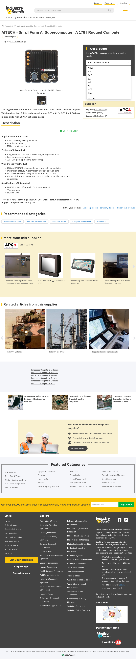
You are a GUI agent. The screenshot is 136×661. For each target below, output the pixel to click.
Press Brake (75, 475)
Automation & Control (48, 521)
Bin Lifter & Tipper (13, 476)
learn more (77, 448)
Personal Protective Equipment (79, 559)
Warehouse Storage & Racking (79, 580)
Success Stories (11, 549)
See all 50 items (26, 245)
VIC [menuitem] (90, 71)
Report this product (126, 208)
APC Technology (18, 41)
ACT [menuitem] (90, 89)
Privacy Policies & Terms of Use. (56, 652)
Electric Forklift (11, 487)
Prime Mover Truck (78, 479)
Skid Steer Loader (110, 471)
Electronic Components (49, 563)
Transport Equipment (75, 572)
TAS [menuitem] (90, 93)
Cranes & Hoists (46, 551)
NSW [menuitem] (90, 68)
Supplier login (21, 566)
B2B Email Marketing (13, 537)
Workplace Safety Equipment (78, 610)
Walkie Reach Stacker (111, 486)
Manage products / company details (98, 208)
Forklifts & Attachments (49, 575)
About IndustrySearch (13, 529)
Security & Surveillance (76, 564)
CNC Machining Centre (15, 483)
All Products (7, 26)
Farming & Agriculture (48, 567)
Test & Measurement (75, 568)
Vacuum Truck (108, 482)
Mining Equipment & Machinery (79, 544)
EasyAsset (123, 585)
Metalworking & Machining (78, 540)
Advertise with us (12, 545)
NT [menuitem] (89, 86)
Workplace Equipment (76, 606)
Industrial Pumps (46, 594)
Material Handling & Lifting (78, 536)
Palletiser (74, 471)
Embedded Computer (53, 26)
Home (7, 521)
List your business (21, 560)
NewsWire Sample (12, 541)
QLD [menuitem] (90, 75)
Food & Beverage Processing (51, 571)
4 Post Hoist (10, 472)
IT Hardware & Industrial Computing (28, 26)
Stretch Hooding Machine (113, 475)
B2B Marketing (11, 533)
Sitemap (8, 554)
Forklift (41, 482)
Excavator (42, 475)
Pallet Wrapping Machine (48, 486)
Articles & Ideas (11, 525)
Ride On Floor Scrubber (80, 486)
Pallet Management (75, 555)
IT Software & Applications (50, 605)
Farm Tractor (43, 479)
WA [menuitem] (89, 82)
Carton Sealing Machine (15, 480)
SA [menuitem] (89, 78)
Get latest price (10, 37)
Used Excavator (109, 479)
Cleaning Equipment (48, 532)
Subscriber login (21, 573)
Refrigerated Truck (78, 482)
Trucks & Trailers (73, 576)
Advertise (123, 3)
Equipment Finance (46, 471)
